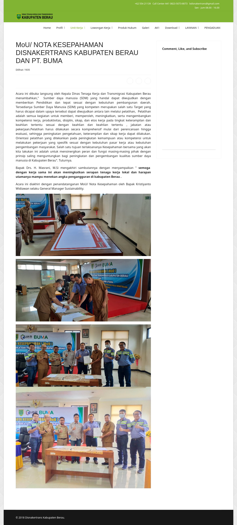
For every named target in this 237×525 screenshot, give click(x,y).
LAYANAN (191, 27)
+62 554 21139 (143, 3)
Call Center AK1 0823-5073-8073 (170, 3)
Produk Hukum (127, 27)
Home (47, 27)
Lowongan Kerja (100, 27)
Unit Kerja (77, 27)
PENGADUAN (212, 27)
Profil (59, 27)
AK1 (157, 27)
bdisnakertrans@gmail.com (204, 3)
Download (171, 27)
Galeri (145, 27)
